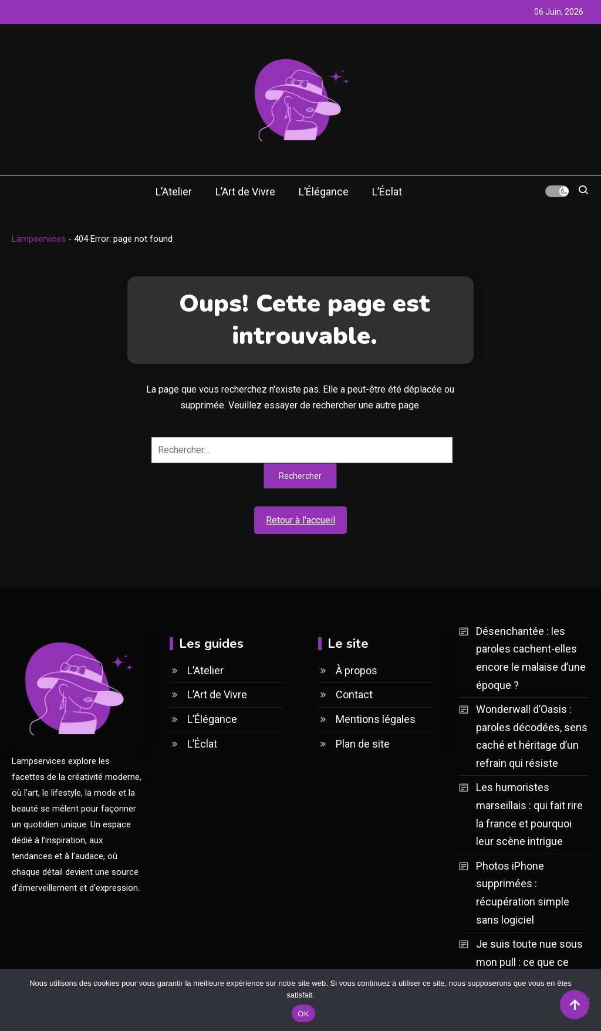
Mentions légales (376, 719)
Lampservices (39, 239)
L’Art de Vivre (245, 191)
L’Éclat (387, 191)
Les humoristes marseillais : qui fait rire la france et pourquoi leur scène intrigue (529, 814)
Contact (354, 694)
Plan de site (363, 744)
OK (303, 1013)
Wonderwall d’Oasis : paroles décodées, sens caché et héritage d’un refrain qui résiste (532, 736)
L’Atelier (174, 191)
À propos (356, 670)
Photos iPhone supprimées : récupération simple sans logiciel (522, 893)
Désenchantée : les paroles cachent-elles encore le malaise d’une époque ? (531, 658)
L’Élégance (324, 191)
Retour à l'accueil (300, 520)
